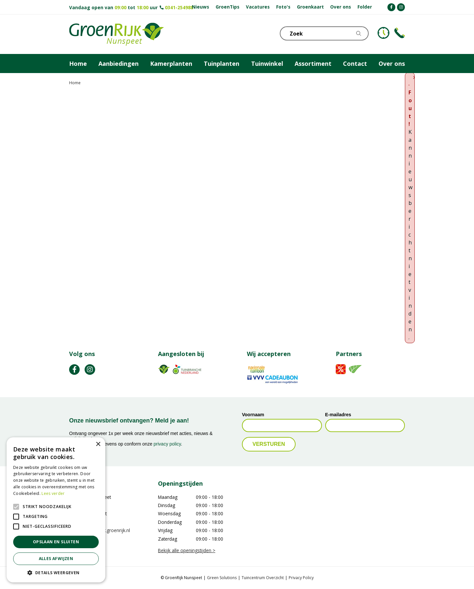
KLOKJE (383, 32)
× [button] (97, 444)
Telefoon (399, 32)
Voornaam (253, 414)
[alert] (56, 509)
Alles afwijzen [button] (56, 558)
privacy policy (167, 444)
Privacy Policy (301, 577)
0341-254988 (179, 7)
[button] (56, 572)
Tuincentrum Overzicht (263, 577)
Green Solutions (222, 577)
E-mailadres (338, 414)
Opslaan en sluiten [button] (56, 542)
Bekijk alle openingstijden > (186, 550)
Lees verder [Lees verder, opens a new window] (53, 493)
